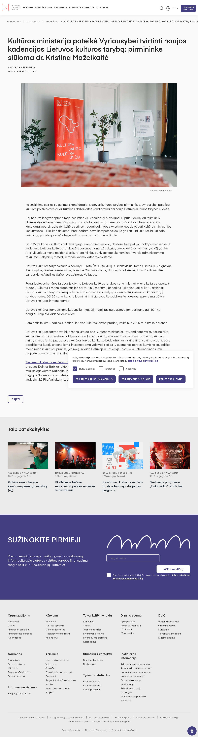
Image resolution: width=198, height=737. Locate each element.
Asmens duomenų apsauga (136, 660)
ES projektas (127, 625)
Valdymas (51, 656)
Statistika (107, 369)
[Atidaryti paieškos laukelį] (161, 8)
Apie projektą (128, 613)
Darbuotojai (89, 656)
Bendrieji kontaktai (93, 652)
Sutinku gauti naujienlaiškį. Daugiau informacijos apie (148, 568)
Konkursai (13, 613)
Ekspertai (50, 668)
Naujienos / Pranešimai (22, 472)
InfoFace (131, 722)
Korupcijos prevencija (132, 668)
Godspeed (101, 722)
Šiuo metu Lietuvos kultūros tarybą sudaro (55, 362)
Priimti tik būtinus (173, 379)
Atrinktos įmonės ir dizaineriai (131, 619)
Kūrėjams (163, 621)
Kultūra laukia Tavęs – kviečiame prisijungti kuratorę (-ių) (23, 486)
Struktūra (50, 660)
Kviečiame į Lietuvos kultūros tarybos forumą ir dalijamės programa (122, 486)
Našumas (127, 369)
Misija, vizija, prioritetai (57, 652)
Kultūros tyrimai (91, 673)
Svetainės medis (71, 722)
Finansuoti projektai (18, 621)
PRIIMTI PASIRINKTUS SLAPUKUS (94, 379)
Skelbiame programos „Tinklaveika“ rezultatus (166, 484)
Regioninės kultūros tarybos (60, 672)
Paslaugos (126, 684)
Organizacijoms (166, 617)
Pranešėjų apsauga (131, 672)
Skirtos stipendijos (55, 621)
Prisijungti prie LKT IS (188, 8)
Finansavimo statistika (20, 625)
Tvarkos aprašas (54, 617)
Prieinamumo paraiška (133, 688)
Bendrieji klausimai (168, 613)
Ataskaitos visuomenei (57, 680)
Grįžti (16, 399)
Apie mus (28, 7)
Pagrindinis (14, 21)
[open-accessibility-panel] (192, 731)
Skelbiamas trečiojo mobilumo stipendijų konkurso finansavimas (71, 486)
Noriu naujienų (176, 558)
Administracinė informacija (135, 656)
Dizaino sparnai (166, 629)
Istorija (49, 676)
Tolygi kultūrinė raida (169, 625)
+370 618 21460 (101, 709)
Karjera (49, 684)
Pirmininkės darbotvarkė (59, 664)
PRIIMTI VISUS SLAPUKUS (137, 379)
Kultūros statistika (92, 677)
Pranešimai (51, 21)
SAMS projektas (91, 681)
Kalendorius (14, 629)
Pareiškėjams (43, 7)
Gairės (11, 617)
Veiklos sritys (128, 676)
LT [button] (174, 8)
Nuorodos (126, 692)
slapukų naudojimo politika (143, 360)
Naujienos (60, 7)
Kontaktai (102, 7)
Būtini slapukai (84, 369)
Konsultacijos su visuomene (136, 664)
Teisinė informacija (131, 680)
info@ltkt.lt (125, 709)
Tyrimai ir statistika (82, 7)
